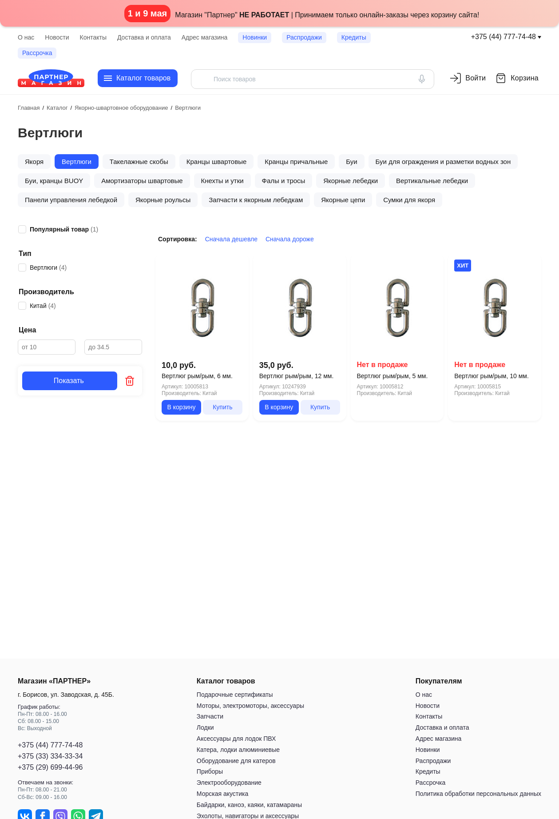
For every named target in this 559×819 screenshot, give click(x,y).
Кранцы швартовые (216, 161)
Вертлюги (76, 161)
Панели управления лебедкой (71, 200)
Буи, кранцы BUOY (54, 180)
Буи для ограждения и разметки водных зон (443, 161)
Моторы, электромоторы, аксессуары (250, 705)
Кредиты (353, 37)
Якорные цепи (343, 200)
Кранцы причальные (296, 161)
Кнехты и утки (222, 180)
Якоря (34, 161)
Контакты (93, 37)
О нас (26, 37)
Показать (70, 380)
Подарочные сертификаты (235, 694)
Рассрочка (37, 52)
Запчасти (210, 716)
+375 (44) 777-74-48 (503, 36)
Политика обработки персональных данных (478, 793)
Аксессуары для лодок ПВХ (236, 738)
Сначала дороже (290, 239)
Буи (351, 161)
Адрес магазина (205, 37)
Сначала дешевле (231, 239)
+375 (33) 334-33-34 (50, 756)
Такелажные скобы (139, 161)
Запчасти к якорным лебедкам (256, 200)
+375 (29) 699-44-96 (50, 767)
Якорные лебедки (350, 180)
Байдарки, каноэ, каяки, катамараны (249, 804)
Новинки (254, 37)
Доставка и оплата (144, 37)
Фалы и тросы (283, 180)
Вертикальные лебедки (432, 180)
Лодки (205, 727)
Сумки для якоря (409, 200)
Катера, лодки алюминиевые (238, 749)
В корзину (181, 407)
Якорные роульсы (162, 200)
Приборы (210, 771)
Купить (222, 407)
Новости (57, 37)
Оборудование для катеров (236, 760)
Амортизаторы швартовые (141, 180)
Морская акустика (222, 793)
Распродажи (304, 37)
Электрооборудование (229, 782)
